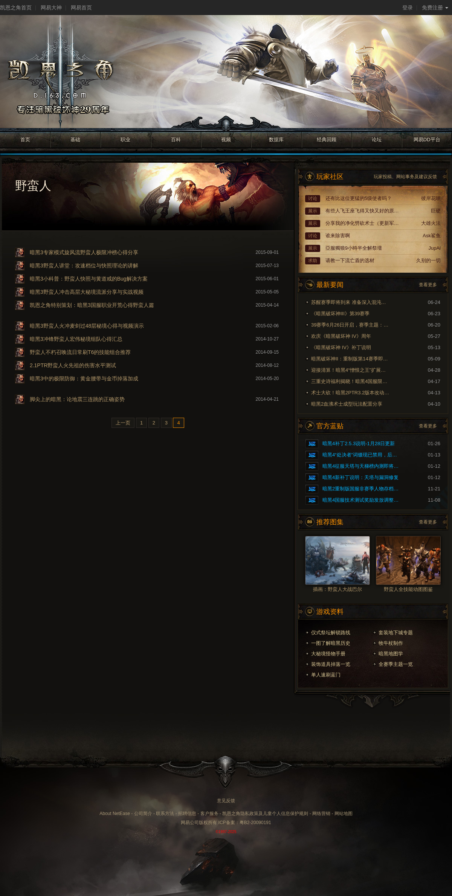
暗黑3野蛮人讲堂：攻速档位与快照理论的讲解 (84, 266)
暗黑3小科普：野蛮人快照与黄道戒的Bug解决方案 (89, 279)
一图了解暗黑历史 (330, 643)
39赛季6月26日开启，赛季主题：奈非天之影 (350, 325)
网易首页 (81, 8)
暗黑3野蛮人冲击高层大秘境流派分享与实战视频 (87, 292)
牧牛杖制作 (391, 643)
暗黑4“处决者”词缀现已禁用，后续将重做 (362, 455)
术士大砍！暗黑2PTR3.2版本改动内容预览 (350, 392)
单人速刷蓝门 (326, 675)
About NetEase (114, 813)
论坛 (377, 139)
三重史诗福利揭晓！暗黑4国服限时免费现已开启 (350, 381)
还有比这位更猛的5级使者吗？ (358, 198)
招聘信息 (187, 813)
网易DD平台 (427, 139)
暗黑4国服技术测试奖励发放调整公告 (362, 500)
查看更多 (428, 284)
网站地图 (343, 813)
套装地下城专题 (396, 632)
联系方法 (165, 813)
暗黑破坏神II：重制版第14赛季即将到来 (350, 359)
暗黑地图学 (391, 653)
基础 (75, 139)
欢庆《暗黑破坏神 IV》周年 (341, 336)
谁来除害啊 (337, 235)
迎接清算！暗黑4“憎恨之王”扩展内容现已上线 (350, 370)
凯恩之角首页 (16, 8)
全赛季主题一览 (396, 664)
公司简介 (143, 813)
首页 (25, 139)
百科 (176, 139)
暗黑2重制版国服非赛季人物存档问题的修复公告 (362, 489)
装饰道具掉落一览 (330, 664)
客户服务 (209, 813)
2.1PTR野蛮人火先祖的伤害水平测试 (73, 365)
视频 (226, 139)
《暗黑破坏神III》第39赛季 (340, 313)
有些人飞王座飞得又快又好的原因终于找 (363, 211)
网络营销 (321, 813)
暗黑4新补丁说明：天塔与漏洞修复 (360, 477)
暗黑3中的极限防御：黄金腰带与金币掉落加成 (84, 378)
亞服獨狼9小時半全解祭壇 (353, 248)
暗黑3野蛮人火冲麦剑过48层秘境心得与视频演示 (87, 326)
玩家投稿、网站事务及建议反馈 (405, 176)
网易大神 (51, 8)
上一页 (123, 423)
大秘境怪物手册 (328, 653)
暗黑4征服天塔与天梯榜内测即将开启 (362, 466)
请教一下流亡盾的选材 (349, 260)
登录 (407, 8)
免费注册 (435, 8)
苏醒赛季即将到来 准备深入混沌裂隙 (350, 302)
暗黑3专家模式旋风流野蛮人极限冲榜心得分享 (84, 252)
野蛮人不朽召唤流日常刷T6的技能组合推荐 (80, 352)
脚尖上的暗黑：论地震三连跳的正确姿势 (77, 399)
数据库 (276, 139)
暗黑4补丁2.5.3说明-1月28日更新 (358, 443)
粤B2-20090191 (255, 822)
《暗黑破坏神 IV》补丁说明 (341, 347)
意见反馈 (226, 800)
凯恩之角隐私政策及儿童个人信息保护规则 (265, 813)
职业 (125, 139)
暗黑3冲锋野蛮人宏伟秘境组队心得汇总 (76, 339)
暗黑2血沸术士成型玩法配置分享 (346, 404)
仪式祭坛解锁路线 (330, 632)
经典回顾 (326, 139)
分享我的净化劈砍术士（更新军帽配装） (363, 223)
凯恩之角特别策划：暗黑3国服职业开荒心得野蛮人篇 (92, 305)
